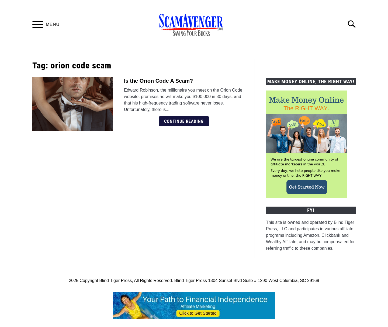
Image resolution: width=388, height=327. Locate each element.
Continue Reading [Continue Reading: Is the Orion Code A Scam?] (184, 121)
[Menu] (37, 25)
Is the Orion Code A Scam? (158, 81)
